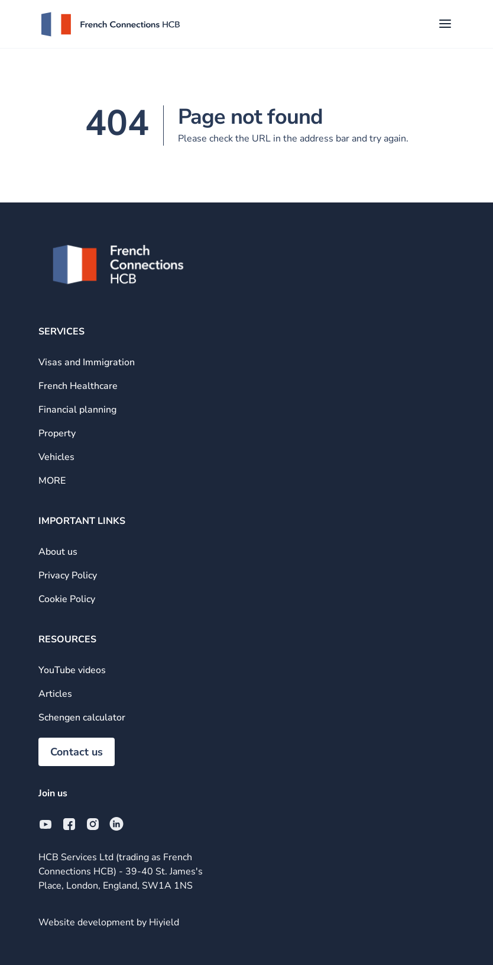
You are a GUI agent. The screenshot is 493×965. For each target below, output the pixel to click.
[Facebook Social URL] (69, 824)
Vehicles (56, 457)
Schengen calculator (81, 717)
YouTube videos (72, 670)
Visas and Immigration (86, 362)
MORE (52, 480)
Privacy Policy (67, 575)
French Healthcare (78, 386)
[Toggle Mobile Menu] (445, 24)
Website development (87, 922)
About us (57, 551)
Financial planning (77, 409)
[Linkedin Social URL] (116, 824)
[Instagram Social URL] (93, 824)
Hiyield (164, 922)
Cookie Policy (66, 599)
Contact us (76, 752)
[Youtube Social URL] (45, 824)
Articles (55, 693)
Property (57, 433)
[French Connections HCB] (110, 24)
